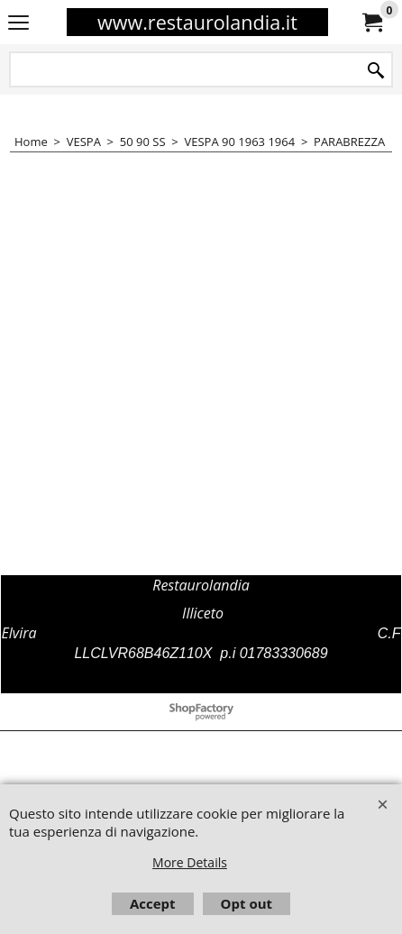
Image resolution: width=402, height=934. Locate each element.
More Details (189, 862)
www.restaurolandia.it (197, 22)
